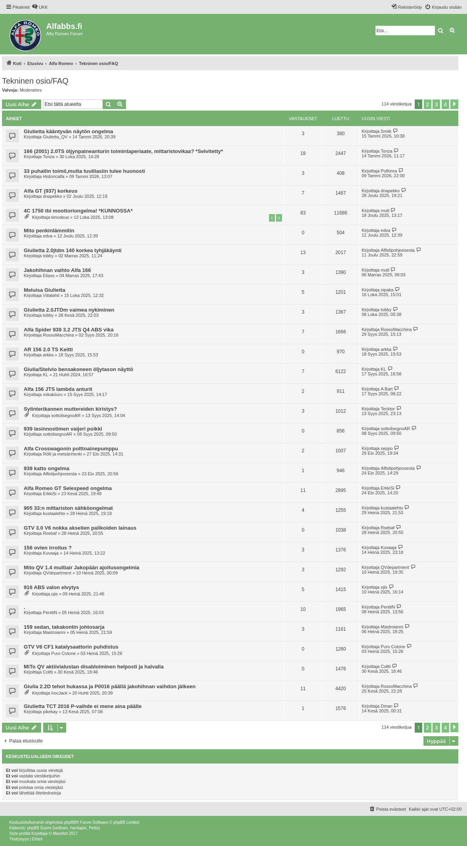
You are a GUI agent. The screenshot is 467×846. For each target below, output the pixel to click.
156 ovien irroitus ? (48, 548)
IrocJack (59, 693)
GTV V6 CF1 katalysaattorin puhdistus (71, 647)
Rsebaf (50, 533)
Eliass (48, 275)
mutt (385, 210)
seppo (387, 448)
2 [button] (427, 104)
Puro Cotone (63, 653)
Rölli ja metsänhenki (62, 454)
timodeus (60, 217)
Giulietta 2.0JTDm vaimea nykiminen (69, 310)
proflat (24, 833)
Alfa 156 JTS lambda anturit (58, 389)
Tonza (48, 156)
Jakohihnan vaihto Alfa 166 (57, 270)
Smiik (386, 131)
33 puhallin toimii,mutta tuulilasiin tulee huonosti (84, 171)
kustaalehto (54, 513)
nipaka (387, 289)
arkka (48, 354)
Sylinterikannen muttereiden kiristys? (70, 409)
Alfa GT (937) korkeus (51, 191)
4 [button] (445, 104)
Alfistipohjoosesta (398, 250)
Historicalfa (53, 176)
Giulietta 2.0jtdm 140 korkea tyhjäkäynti (73, 250)
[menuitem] (40, 7)
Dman (386, 706)
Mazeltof (60, 833)
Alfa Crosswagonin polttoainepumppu (71, 449)
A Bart (387, 389)
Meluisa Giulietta (44, 290)
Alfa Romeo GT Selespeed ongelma (68, 488)
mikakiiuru (53, 394)
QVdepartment (57, 572)
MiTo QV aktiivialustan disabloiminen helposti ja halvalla (94, 667)
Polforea (389, 170)
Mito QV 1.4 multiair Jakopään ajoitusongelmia (81, 567)
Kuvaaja (51, 553)
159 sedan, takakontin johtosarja (64, 627)
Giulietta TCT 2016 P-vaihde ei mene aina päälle (83, 706)
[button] (454, 104)
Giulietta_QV (55, 136)
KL (45, 374)
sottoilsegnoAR (65, 415)
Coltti (48, 672)
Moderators (31, 90)
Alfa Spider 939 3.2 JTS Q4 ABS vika (69, 330)
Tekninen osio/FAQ (35, 81)
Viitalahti (51, 295)
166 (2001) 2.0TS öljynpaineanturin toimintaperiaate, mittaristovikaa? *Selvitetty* (123, 151)
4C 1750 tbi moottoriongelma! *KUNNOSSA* (78, 211)
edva (47, 236)
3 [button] (436, 104)
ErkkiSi (49, 493)
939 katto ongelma (46, 468)
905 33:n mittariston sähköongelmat (68, 508)
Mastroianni (54, 632)
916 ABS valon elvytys (51, 587)
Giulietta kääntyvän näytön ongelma (68, 131)
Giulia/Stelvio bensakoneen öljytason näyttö (78, 369)
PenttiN (50, 612)
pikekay (50, 711)
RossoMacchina (58, 335)
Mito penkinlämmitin (49, 231)
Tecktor (388, 408)
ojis (54, 593)
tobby (48, 255)
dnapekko (52, 196)
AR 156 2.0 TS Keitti (48, 349)
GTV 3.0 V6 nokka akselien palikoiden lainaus (80, 528)
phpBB (70, 822)
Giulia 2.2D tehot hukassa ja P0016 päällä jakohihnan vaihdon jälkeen (110, 686)
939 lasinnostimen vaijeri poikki (63, 429)
